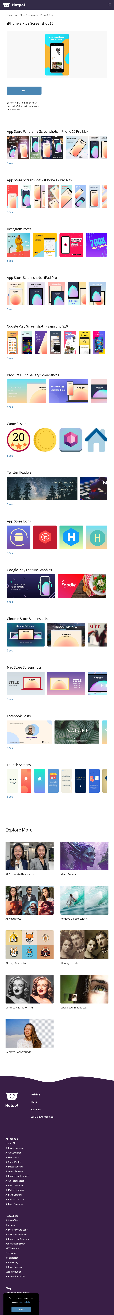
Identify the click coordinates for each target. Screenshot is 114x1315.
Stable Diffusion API (15, 1276)
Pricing (35, 1094)
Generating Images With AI (18, 1292)
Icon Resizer (12, 1258)
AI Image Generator (15, 1148)
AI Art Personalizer (15, 1181)
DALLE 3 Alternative (15, 1306)
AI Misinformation (42, 1117)
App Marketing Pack (15, 1243)
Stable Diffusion (13, 1271)
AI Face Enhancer (14, 1194)
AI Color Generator (14, 1267)
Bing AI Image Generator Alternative (23, 1302)
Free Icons (11, 1253)
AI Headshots (12, 1157)
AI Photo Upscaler (14, 1166)
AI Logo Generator (14, 1204)
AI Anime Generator (15, 1185)
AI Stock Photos (13, 1162)
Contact (36, 1109)
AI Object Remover (15, 1171)
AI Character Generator (16, 1234)
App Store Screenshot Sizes (19, 1311)
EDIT (24, 90)
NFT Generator (13, 1248)
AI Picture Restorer (15, 1190)
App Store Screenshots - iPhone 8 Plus (34, 15)
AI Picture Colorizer (15, 1199)
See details (25, 1302)
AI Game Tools (13, 1220)
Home (10, 15)
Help (34, 1102)
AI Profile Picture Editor (17, 1229)
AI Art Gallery (12, 1262)
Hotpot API (11, 1143)
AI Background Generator (17, 1239)
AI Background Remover (17, 1176)
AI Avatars (10, 1225)
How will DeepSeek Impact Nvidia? (23, 1297)
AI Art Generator (13, 1152)
